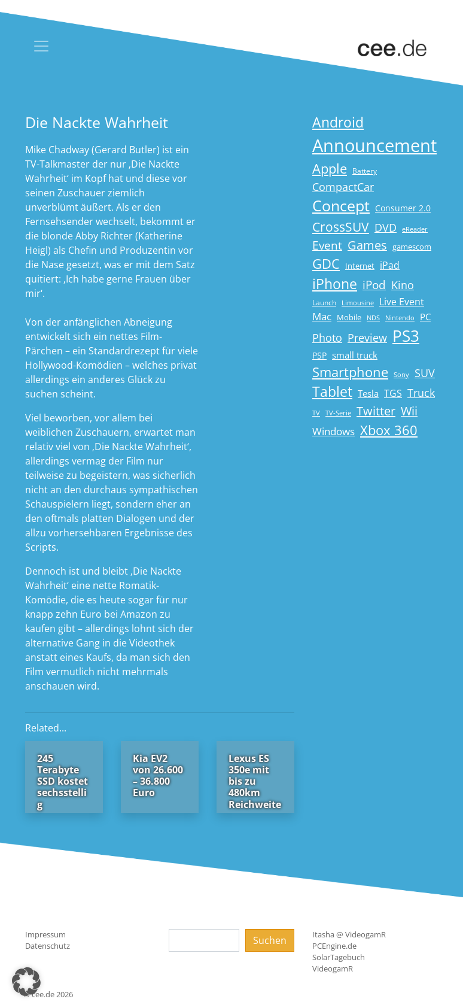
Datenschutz (47, 945)
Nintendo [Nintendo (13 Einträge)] (400, 318)
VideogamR (332, 968)
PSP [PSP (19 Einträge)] (319, 355)
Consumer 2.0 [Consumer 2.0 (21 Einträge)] (403, 208)
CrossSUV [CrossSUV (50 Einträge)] (340, 226)
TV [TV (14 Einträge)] (316, 412)
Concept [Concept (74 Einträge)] (341, 205)
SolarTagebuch (338, 957)
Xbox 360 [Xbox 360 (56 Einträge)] (389, 430)
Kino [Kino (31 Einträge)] (402, 285)
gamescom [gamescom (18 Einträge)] (411, 246)
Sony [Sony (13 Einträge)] (401, 375)
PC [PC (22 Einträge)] (425, 317)
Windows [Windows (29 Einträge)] (333, 431)
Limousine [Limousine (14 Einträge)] (358, 302)
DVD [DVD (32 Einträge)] (385, 227)
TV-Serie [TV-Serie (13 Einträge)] (338, 413)
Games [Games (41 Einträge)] (367, 245)
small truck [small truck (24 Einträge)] (354, 355)
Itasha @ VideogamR (349, 934)
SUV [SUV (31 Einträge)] (425, 373)
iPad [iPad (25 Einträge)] (390, 265)
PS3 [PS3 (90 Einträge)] (405, 336)
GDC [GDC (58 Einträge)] (326, 263)
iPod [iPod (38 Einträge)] (374, 285)
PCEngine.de (334, 945)
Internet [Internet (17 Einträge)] (359, 265)
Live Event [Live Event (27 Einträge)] (401, 301)
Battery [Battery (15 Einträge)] (364, 170)
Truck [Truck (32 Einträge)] (421, 392)
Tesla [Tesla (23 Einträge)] (368, 393)
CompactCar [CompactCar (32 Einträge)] (343, 187)
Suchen (270, 940)
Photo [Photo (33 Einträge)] (327, 337)
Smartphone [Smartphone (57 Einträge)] (350, 372)
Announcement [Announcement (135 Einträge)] (374, 145)
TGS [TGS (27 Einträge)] (393, 393)
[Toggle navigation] (41, 46)
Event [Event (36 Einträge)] (327, 245)
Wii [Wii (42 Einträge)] (409, 411)
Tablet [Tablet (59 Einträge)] (332, 391)
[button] (26, 981)
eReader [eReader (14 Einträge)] (415, 228)
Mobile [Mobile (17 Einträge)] (349, 317)
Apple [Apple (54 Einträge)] (329, 168)
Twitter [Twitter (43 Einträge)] (376, 411)
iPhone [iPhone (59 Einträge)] (334, 284)
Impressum (45, 934)
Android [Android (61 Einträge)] (338, 122)
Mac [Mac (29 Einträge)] (321, 316)
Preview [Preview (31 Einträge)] (367, 337)
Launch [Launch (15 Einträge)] (324, 302)
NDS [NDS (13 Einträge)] (373, 318)
